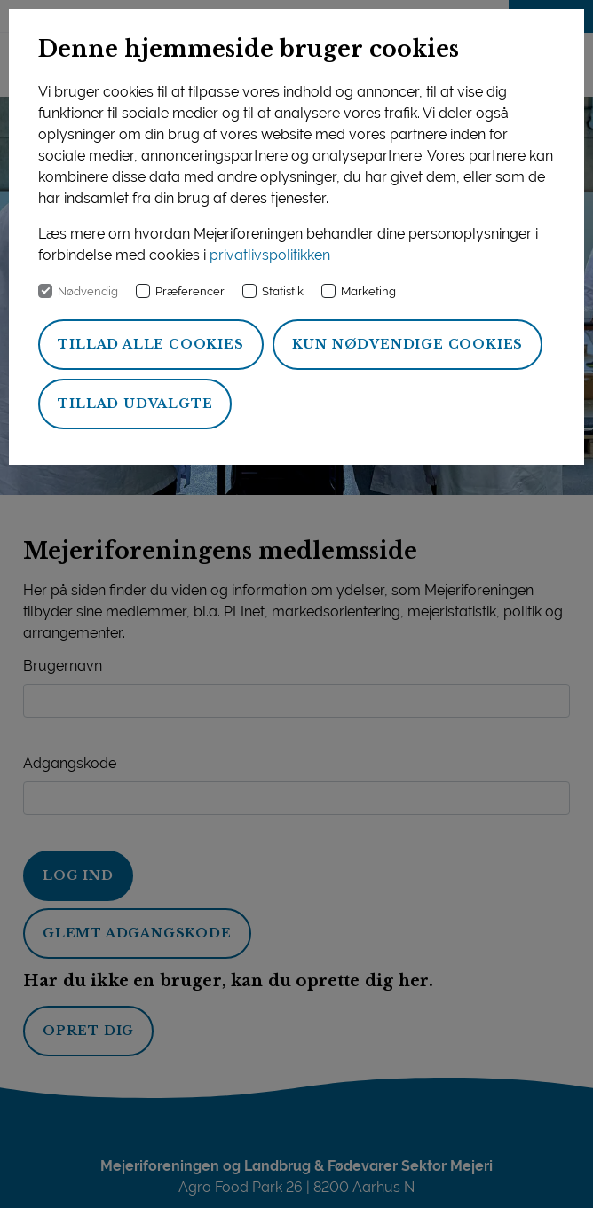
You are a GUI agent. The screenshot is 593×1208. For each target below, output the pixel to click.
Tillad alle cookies (150, 344)
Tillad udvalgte (135, 404)
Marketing (368, 291)
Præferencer (190, 291)
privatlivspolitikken (270, 255)
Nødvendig (88, 291)
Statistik (283, 291)
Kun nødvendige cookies (408, 344)
